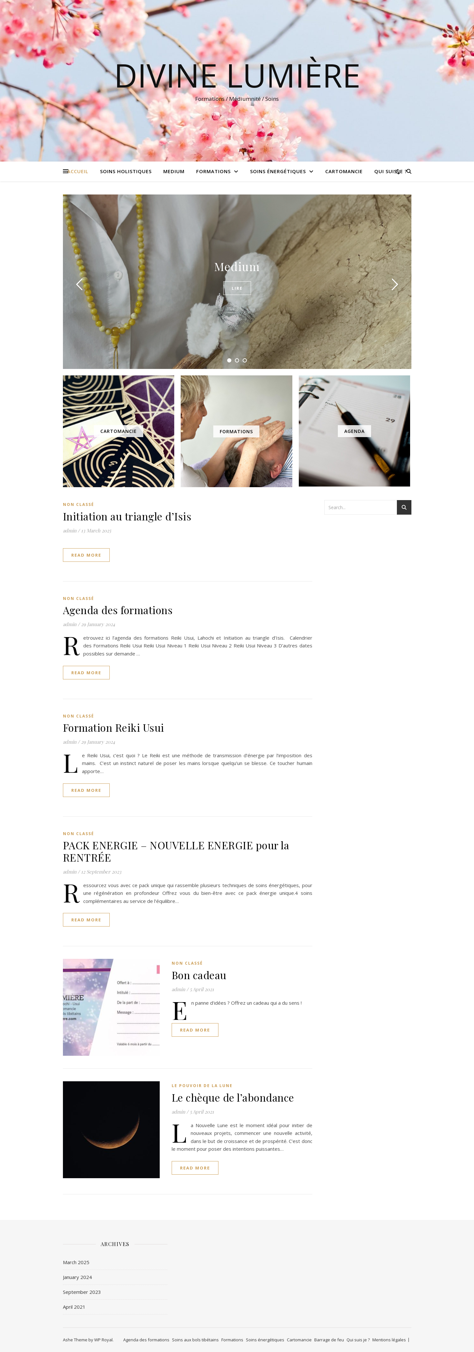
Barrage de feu (329, 1340)
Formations (213, 171)
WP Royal (103, 1340)
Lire (237, 288)
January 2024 (77, 1277)
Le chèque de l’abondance (233, 1097)
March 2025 (76, 1262)
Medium (174, 171)
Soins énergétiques (278, 171)
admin (69, 530)
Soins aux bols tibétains (195, 1340)
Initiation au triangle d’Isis (127, 516)
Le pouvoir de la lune (202, 1085)
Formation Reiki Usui (113, 727)
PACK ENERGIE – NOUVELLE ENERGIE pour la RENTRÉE (176, 851)
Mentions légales (389, 1340)
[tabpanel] (237, 281)
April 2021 (74, 1307)
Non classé (78, 504)
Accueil (77, 171)
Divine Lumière (237, 75)
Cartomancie (344, 171)
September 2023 (82, 1292)
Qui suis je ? (390, 171)
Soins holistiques (126, 171)
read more (86, 555)
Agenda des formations (118, 610)
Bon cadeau (199, 975)
